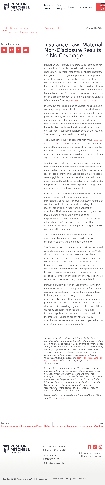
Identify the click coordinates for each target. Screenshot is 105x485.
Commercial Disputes (20, 28)
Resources (86, 7)
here (61, 398)
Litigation (33, 32)
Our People (61, 7)
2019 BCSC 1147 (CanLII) (83, 100)
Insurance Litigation (18, 32)
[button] (4, 50)
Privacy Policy (70, 479)
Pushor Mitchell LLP (53, 28)
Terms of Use (57, 479)
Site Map (82, 479)
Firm (72, 7)
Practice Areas (48, 7)
